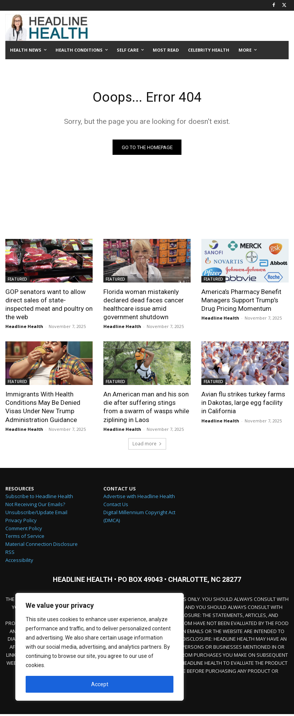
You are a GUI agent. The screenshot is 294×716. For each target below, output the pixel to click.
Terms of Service (24, 538)
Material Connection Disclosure (41, 545)
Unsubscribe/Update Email (36, 514)
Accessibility (19, 562)
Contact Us (115, 506)
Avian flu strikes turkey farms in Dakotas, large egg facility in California (243, 404)
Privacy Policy (21, 522)
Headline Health (24, 328)
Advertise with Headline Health (139, 498)
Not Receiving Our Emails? (35, 506)
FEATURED (17, 281)
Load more (147, 445)
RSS (10, 553)
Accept (99, 684)
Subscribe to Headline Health (39, 498)
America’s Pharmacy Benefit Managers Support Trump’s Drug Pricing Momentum (241, 302)
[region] (99, 647)
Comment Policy (23, 530)
